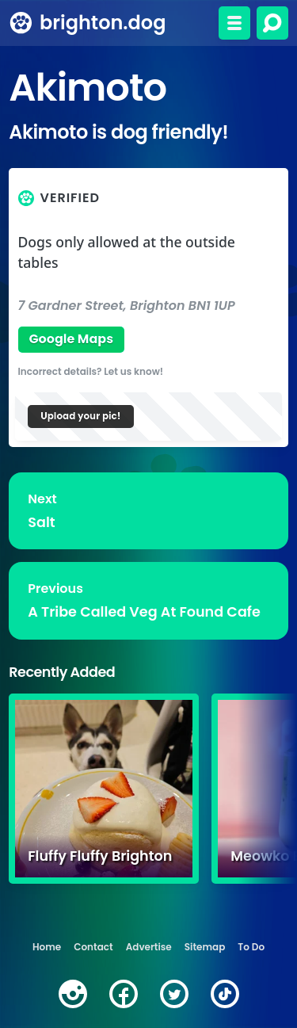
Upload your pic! (80, 415)
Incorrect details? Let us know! (91, 371)
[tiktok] (225, 994)
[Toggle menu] (234, 23)
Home (46, 947)
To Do (251, 947)
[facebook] (124, 994)
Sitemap (205, 947)
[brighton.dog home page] (21, 23)
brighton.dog (103, 23)
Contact (93, 947)
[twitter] (174, 994)
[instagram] (73, 994)
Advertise (149, 947)
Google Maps (71, 339)
